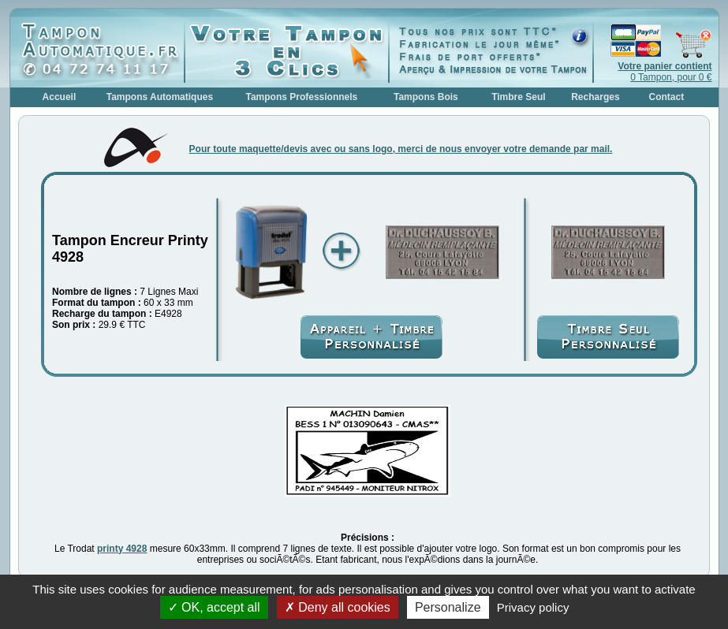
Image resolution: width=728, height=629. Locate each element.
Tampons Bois (426, 96)
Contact (667, 96)
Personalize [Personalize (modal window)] (448, 607)
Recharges (595, 96)
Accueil (60, 96)
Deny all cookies (337, 607)
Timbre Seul (518, 96)
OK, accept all (214, 607)
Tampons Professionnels (301, 96)
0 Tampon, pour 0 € (664, 72)
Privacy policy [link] (533, 607)
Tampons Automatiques (159, 96)
